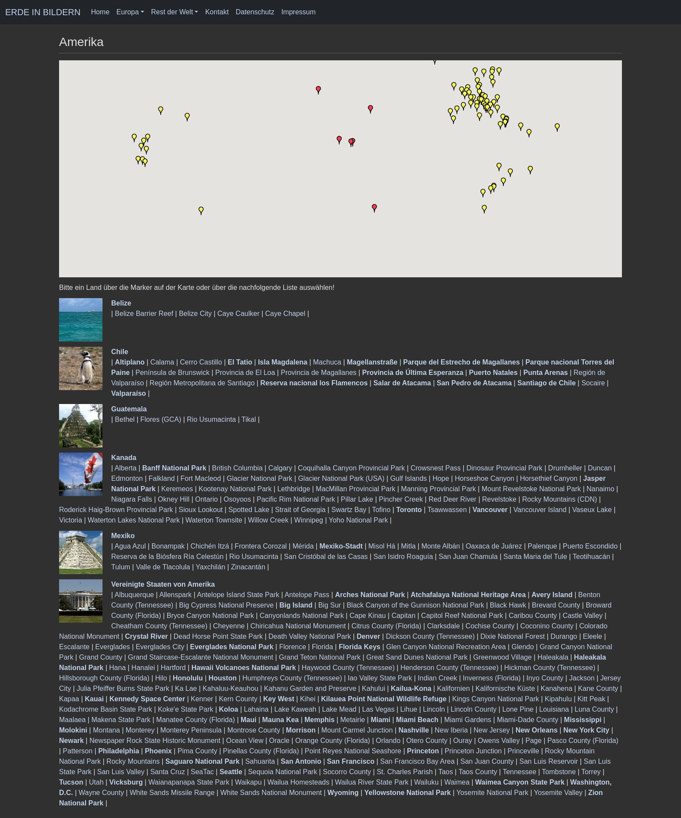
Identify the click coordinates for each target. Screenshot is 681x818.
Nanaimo (601, 489)
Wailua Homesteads (299, 782)
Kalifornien (453, 688)
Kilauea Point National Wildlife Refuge (383, 699)
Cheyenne (229, 626)
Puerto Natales (493, 372)
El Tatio (240, 362)
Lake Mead (339, 709)
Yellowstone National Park (407, 792)
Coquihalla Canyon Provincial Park (351, 468)
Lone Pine (517, 709)
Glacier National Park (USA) (341, 478)
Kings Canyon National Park (495, 699)
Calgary (280, 468)
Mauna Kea (280, 719)
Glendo (523, 646)
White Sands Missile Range (172, 792)
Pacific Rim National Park (296, 499)
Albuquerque (134, 594)
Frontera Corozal (261, 546)
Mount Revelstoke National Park (531, 489)
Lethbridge (293, 489)
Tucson (71, 782)
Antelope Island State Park (238, 594)
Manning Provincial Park (438, 489)
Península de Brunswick (173, 372)
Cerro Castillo (201, 362)
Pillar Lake (357, 499)
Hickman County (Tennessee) (549, 667)
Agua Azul (130, 546)
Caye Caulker (239, 313)
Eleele (592, 636)
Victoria (70, 520)
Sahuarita (260, 761)
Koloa (228, 709)
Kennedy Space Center (147, 699)
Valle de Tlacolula (163, 567)
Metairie (352, 719)
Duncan (600, 468)
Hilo (161, 678)
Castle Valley (582, 615)
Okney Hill (173, 499)
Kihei (308, 699)
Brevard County (556, 605)
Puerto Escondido (590, 546)
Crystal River (146, 636)
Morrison (300, 730)
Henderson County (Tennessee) (449, 667)
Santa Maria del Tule (535, 556)
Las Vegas (378, 709)
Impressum (298, 12)
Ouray (462, 740)
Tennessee (519, 771)
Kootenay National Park (234, 489)
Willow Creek (268, 520)
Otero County (426, 740)
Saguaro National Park (202, 761)
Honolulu (188, 678)
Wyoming (343, 792)
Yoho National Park (358, 520)
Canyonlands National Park (302, 615)
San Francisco (350, 761)
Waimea (456, 782)
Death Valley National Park (309, 636)
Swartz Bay (349, 509)
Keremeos (177, 489)
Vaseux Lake (592, 509)
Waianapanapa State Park (189, 782)
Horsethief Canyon (549, 478)
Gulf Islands (408, 478)
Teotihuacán (591, 556)
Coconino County (547, 626)
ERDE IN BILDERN (42, 12)
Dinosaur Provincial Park (504, 468)
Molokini (73, 730)
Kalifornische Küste (505, 688)
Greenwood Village (502, 657)
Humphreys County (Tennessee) (292, 678)
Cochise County (490, 626)
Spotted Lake (248, 509)
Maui (248, 719)
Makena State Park (120, 719)
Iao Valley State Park (380, 678)
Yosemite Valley (558, 792)
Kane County (598, 688)
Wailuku (426, 782)
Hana (117, 667)
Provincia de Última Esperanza (412, 372)
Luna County (594, 709)
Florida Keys (359, 646)
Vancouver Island (539, 509)
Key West (278, 699)
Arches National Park (370, 594)
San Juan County (487, 761)
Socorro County (347, 771)
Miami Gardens (467, 719)
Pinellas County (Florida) (261, 751)
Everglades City (160, 646)
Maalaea (72, 719)
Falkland (162, 478)
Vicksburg (126, 782)
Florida (322, 646)
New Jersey (491, 730)
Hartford (173, 667)
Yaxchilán (210, 567)
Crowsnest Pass (435, 468)
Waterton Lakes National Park (134, 520)
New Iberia (451, 730)
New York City (586, 730)
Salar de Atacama (402, 383)
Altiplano (130, 362)
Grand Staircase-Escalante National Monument (200, 657)
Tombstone (559, 771)
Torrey (591, 771)
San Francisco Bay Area (417, 761)
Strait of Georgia (300, 509)
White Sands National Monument (271, 792)
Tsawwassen (447, 509)
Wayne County (101, 792)
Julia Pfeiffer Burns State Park (123, 688)
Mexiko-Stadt (341, 546)
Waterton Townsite (213, 520)
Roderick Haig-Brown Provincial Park (116, 509)
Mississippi (583, 719)
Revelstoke (499, 499)
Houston (222, 678)
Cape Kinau (368, 615)
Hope (441, 478)
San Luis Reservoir (548, 761)
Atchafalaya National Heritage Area (468, 594)
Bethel (125, 419)
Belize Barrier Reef (144, 313)
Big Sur (329, 605)
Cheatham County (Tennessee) (159, 626)
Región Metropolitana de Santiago (202, 383)
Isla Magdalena (282, 362)
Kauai (94, 699)
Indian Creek (437, 678)
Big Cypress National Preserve (226, 605)
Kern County (238, 699)
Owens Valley (499, 740)
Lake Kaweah (295, 709)
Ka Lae (186, 688)
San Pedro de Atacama (474, 383)
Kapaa (69, 699)
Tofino (381, 509)
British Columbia (237, 468)
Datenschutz (255, 12)
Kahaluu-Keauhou (230, 688)
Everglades (112, 646)
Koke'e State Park (185, 709)
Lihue (408, 709)
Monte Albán (440, 546)
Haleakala (552, 657)
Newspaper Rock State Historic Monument (154, 740)
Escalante (74, 646)
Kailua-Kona (411, 688)
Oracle (279, 740)
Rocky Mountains (133, 761)
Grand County (100, 657)
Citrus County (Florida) (386, 626)
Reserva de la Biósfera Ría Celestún (167, 556)
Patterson (78, 751)
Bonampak (168, 546)
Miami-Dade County (527, 719)
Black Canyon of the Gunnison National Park (415, 605)
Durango (564, 636)
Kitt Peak (591, 699)
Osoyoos (237, 499)
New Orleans (537, 730)
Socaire (593, 383)
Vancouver (490, 509)
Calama (162, 362)
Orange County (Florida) (332, 740)
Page (534, 740)
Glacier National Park (259, 478)
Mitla (408, 546)
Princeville (523, 751)
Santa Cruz (167, 771)
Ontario (206, 499)
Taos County (478, 771)
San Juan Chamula (468, 556)
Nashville (413, 730)
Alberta (126, 468)
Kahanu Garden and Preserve (310, 688)
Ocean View (244, 740)
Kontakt (216, 12)
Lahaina (256, 709)
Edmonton (127, 478)
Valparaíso (128, 393)
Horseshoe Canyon (484, 478)
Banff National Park (174, 468)
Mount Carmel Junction (357, 730)
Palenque (542, 546)
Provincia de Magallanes (318, 372)
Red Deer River (452, 499)
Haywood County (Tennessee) (348, 667)
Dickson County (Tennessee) (430, 636)
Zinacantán (248, 567)
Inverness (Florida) (492, 678)
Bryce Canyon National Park (210, 615)
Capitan (403, 615)
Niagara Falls (131, 499)
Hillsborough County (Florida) (104, 678)
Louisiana (554, 709)
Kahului (373, 688)
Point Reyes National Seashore (353, 751)
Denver (368, 636)
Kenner (202, 699)
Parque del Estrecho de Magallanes (461, 362)
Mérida (303, 546)
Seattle (230, 771)
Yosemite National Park (492, 792)
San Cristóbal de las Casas (326, 556)
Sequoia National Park (282, 771)
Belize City (195, 313)
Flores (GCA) (160, 419)
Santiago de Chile (546, 383)
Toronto (409, 509)
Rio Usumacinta (211, 419)
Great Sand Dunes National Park (416, 657)
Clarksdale (443, 626)
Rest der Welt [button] (172, 12)
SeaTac (202, 771)
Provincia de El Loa (245, 372)
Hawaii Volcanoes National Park (244, 667)
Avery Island (552, 594)
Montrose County (253, 730)
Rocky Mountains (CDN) (559, 499)
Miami (380, 719)
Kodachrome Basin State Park (105, 709)
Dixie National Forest (512, 636)
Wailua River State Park (371, 782)
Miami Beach (417, 719)
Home (100, 12)
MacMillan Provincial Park (355, 489)
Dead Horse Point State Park (218, 636)
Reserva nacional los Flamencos (313, 383)
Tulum (120, 567)
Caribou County (533, 615)
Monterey (140, 730)
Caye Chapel (285, 313)
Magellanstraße (372, 362)
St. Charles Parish (405, 771)
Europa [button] (127, 12)
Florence (292, 646)
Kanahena (556, 688)
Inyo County (544, 678)
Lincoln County (473, 709)
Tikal (248, 419)
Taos (445, 771)
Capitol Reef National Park (462, 615)
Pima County (198, 751)
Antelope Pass (306, 594)
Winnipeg (308, 520)
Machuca (327, 362)
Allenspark (175, 594)
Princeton (423, 751)
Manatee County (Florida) (195, 719)
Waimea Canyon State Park (520, 782)
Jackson (582, 678)
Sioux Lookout (200, 509)
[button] (500, 125)
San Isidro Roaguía (403, 556)
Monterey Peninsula (190, 730)
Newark (71, 740)
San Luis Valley (121, 771)
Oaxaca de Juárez (494, 546)
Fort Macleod (201, 478)
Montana (106, 730)
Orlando (388, 740)
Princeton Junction (473, 751)
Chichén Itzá (209, 546)
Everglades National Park (232, 646)
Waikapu (248, 782)
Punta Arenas (545, 372)
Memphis (319, 719)
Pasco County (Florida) (582, 740)
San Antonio (301, 761)
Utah (96, 782)
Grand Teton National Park (319, 657)
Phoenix (158, 751)
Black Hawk (508, 605)
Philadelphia (118, 751)
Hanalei (143, 667)
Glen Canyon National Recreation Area (446, 646)
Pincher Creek (401, 499)
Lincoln (434, 709)
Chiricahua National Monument (298, 626)
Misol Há (381, 546)
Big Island (295, 605)
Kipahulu (558, 699)
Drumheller (565, 468)
